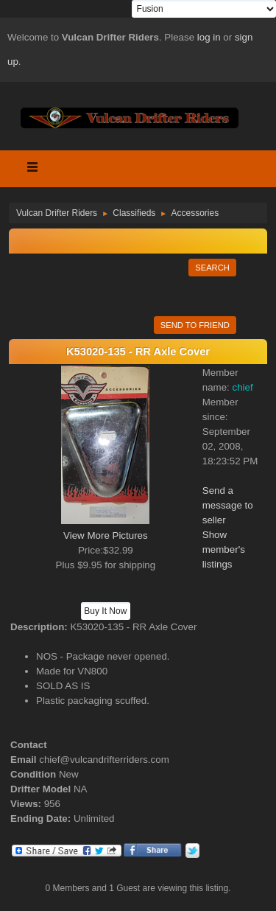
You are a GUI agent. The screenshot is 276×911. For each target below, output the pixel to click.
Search (212, 267)
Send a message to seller (227, 505)
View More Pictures (105, 535)
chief (243, 387)
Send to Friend (195, 325)
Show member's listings (223, 549)
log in (209, 37)
